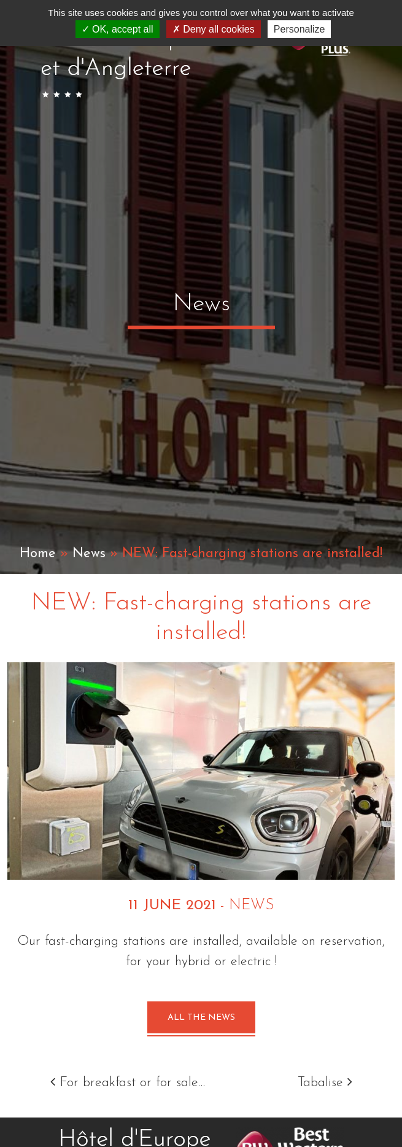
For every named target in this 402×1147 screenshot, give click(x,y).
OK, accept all (117, 29)
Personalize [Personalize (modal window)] (299, 29)
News (89, 554)
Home (38, 554)
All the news (201, 1017)
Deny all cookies (213, 29)
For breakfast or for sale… (127, 1083)
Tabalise (325, 1083)
